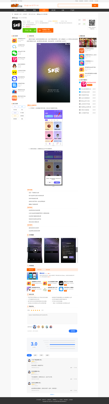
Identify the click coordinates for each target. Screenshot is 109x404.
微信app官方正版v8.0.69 (85, 101)
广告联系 (61, 399)
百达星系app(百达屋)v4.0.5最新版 (89, 49)
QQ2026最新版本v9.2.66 (85, 98)
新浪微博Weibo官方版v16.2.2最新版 (90, 68)
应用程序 (25, 14)
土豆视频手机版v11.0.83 (85, 113)
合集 (63, 10)
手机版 (76, 1)
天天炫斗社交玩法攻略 (57, 301)
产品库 (72, 10)
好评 (79, 20)
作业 (22, 109)
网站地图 (66, 399)
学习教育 (22, 112)
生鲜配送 (22, 115)
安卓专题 (91, 1)
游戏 (25, 10)
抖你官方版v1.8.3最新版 (68, 287)
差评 (79, 24)
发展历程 (49, 399)
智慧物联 (15, 118)
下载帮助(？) (54, 399)
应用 (44, 10)
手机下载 (28, 30)
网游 (34, 10)
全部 (29, 355)
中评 (41, 355)
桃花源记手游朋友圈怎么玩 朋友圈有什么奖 (62, 297)
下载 (33, 284)
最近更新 (81, 1)
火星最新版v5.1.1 (89, 61)
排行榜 (53, 10)
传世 (22, 106)
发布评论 (73, 331)
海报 (22, 118)
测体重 (15, 112)
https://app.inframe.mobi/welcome (65, 22)
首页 (15, 10)
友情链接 (71, 399)
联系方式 (44, 399)
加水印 (15, 115)
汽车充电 (15, 109)
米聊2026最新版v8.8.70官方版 (85, 110)
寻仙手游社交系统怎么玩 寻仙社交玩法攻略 (38, 297)
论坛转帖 (96, 1)
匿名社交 (28, 26)
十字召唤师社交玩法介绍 (33, 299)
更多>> (49, 276)
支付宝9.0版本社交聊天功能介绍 (59, 299)
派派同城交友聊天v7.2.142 (85, 92)
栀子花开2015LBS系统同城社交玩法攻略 (37, 301)
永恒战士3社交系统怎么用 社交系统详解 (37, 303)
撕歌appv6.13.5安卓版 (68, 281)
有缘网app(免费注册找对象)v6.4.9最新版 (86, 107)
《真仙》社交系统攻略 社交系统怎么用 (61, 303)
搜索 (95, 5)
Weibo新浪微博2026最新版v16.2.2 (86, 89)
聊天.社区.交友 (32, 14)
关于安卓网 (38, 399)
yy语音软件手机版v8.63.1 (85, 104)
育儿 (15, 106)
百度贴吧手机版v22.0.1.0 (85, 95)
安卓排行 (86, 1)
